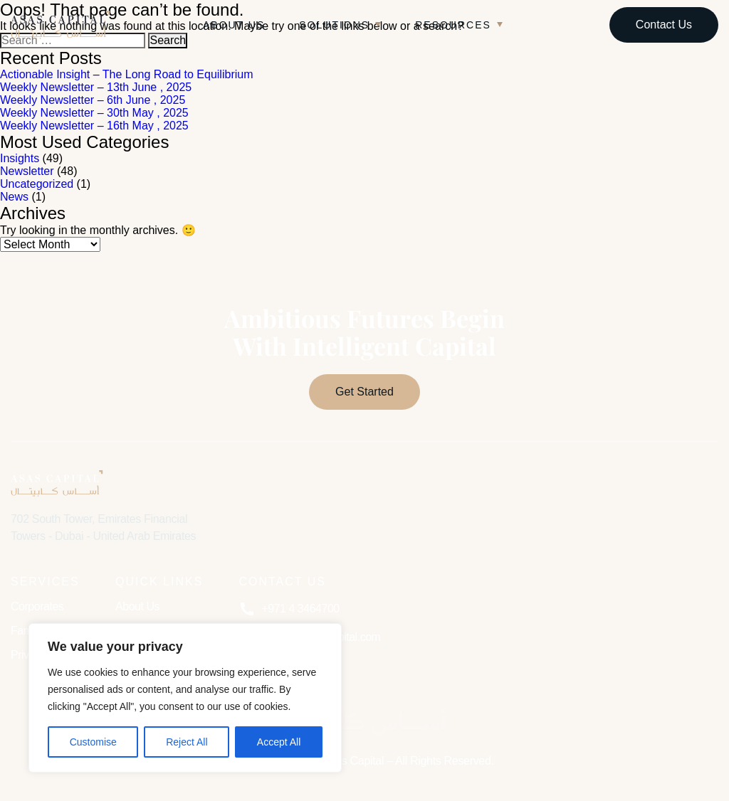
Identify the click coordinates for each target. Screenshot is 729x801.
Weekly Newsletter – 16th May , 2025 (94, 126)
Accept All (278, 742)
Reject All (186, 742)
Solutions (334, 25)
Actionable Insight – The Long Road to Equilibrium (126, 74)
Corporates (37, 606)
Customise (93, 742)
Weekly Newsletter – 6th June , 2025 (92, 100)
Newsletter (27, 171)
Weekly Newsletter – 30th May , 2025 (94, 113)
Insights (19, 158)
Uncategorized (36, 184)
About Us (234, 25)
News (14, 197)
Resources (453, 25)
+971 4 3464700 (288, 608)
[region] (185, 698)
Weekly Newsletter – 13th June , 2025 (96, 87)
